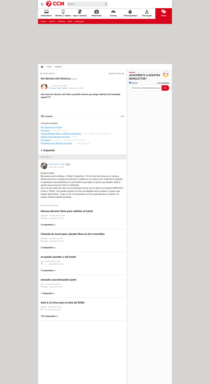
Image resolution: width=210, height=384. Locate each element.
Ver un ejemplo (163, 83)
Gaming (113, 13)
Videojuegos (79, 21)
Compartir (48, 116)
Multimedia (97, 13)
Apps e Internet (80, 13)
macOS (43, 21)
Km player (45, 140)
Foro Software (82, 143)
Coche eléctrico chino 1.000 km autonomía (61, 133)
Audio (70, 21)
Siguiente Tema (115, 73)
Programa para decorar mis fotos (56, 143)
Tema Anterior (49, 73)
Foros (163, 13)
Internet (52, 21)
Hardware (61, 21)
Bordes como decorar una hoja (55, 137)
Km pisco (45, 130)
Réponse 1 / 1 (47, 157)
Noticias (133, 83)
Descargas (147, 13)
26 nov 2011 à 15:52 (76, 88)
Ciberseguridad (130, 13)
